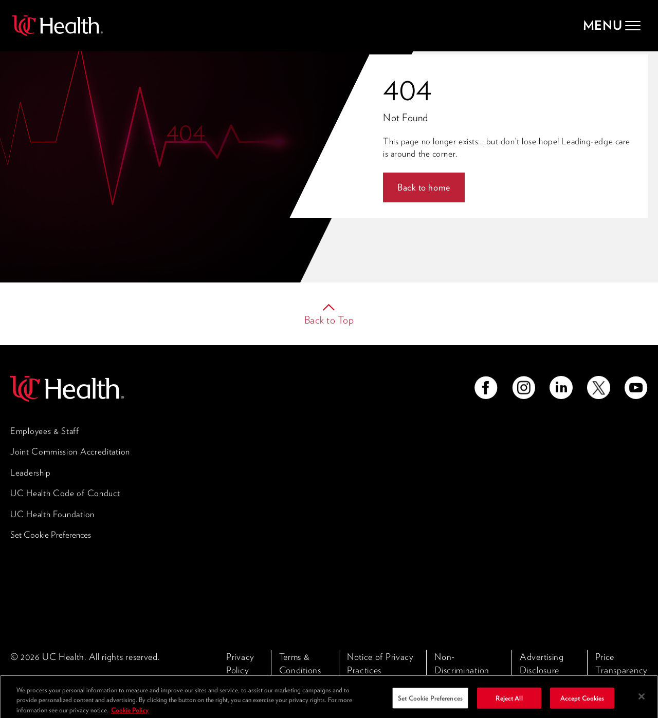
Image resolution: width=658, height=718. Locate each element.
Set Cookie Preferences (50, 535)
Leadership (30, 472)
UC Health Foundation (52, 514)
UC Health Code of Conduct (65, 493)
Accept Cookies (582, 702)
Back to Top (329, 320)
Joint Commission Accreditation (70, 451)
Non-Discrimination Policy (461, 669)
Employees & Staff (44, 431)
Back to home (423, 187)
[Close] (641, 701)
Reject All (509, 702)
